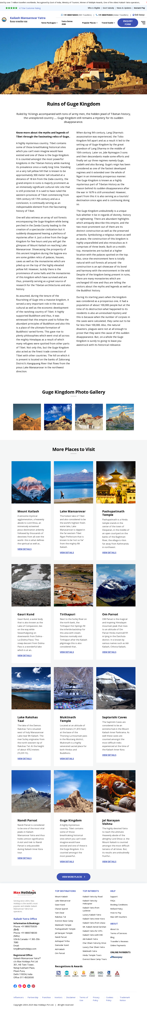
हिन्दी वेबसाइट (139, 15)
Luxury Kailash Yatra (92, 914)
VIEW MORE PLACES (73, 876)
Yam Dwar (59, 912)
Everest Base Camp (64, 920)
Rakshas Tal (60, 916)
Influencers (19, 997)
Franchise (46, 997)
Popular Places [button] (89, 22)
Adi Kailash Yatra (90, 939)
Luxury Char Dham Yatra (94, 947)
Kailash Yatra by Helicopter (90, 902)
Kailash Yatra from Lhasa (94, 922)
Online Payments (118, 945)
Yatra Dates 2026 (67, 22)
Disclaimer (71, 997)
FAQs (112, 900)
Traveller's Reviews (119, 941)
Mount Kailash (61, 896)
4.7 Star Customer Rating (30, 8)
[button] (141, 22)
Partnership (33, 997)
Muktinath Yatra (90, 951)
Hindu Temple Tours (92, 955)
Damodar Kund (62, 945)
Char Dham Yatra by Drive (94, 943)
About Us (114, 929)
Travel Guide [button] (107, 22)
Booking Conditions (119, 904)
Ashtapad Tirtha (62, 941)
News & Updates (124, 8)
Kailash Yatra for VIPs (92, 931)
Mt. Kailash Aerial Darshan (94, 926)
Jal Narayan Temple (64, 933)
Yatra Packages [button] (48, 22)
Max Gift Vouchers (118, 916)
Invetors (58, 997)
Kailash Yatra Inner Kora (94, 918)
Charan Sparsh (61, 908)
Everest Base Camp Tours (95, 959)
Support (114, 896)
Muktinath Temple (63, 925)
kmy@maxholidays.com (25, 948)
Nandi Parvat (61, 937)
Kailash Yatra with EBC (93, 935)
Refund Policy (116, 908)
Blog (112, 937)
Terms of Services (118, 933)
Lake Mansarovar (63, 900)
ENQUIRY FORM (128, 23)
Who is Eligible (94, 8)
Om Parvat (60, 953)
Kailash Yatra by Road (93, 896)
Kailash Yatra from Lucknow (91, 909)
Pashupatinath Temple (65, 929)
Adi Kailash (60, 949)
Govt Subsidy (108, 8)
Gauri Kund (60, 904)
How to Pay (115, 912)
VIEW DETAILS (24, 549)
